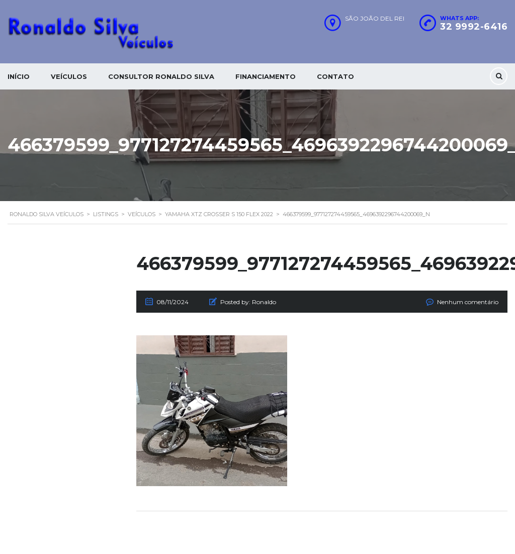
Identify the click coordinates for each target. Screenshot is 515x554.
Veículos (69, 76)
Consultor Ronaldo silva (161, 76)
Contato (335, 76)
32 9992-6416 (473, 26)
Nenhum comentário (467, 302)
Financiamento (265, 76)
